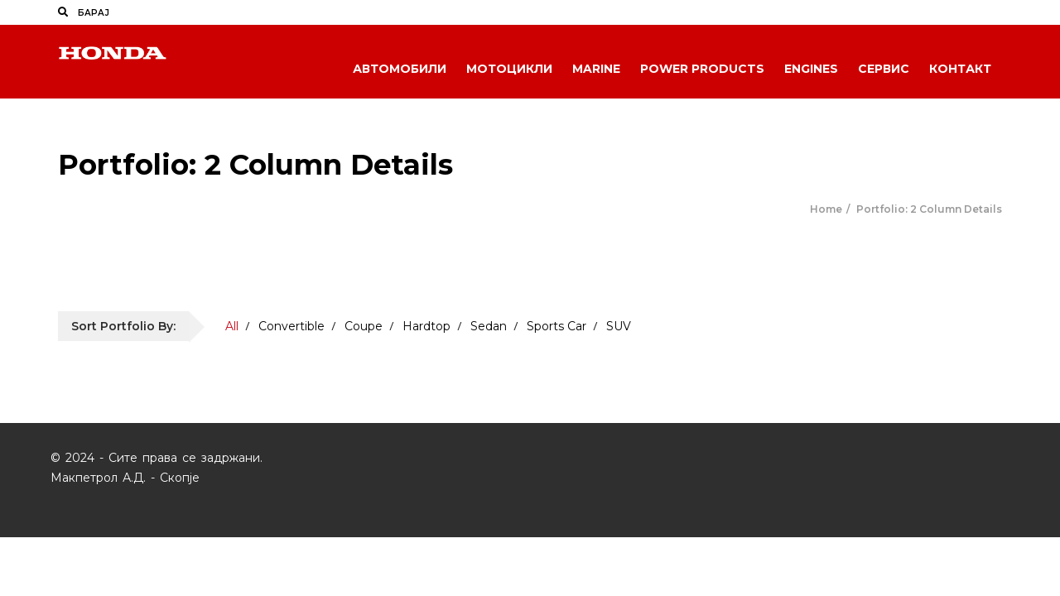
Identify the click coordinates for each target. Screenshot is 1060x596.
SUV (618, 326)
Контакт (960, 68)
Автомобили (399, 68)
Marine (596, 68)
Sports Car (556, 326)
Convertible (291, 326)
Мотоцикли (509, 68)
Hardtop (426, 326)
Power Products (702, 68)
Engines (811, 68)
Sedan (488, 326)
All (231, 326)
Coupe (363, 326)
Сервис (883, 68)
